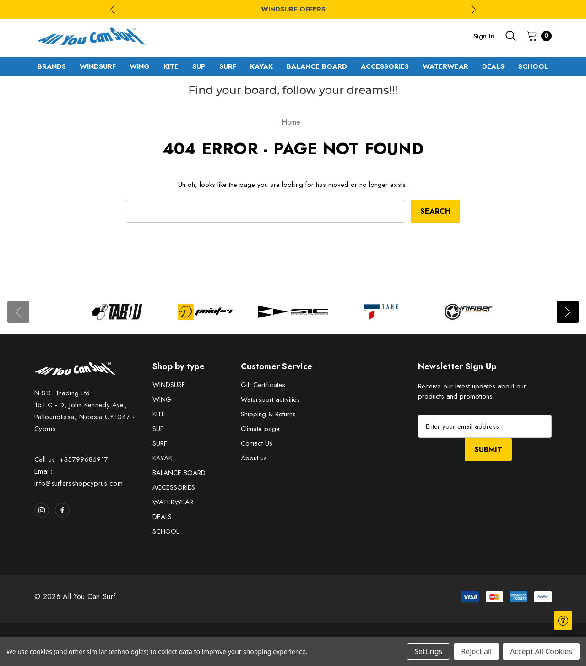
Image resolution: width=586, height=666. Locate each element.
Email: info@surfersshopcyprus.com (78, 477)
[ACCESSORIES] (385, 66)
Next (567, 311)
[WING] (140, 66)
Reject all (476, 651)
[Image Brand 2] (205, 312)
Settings (428, 651)
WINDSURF (168, 385)
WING (161, 399)
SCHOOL (165, 531)
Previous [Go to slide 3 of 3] (112, 9)
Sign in (483, 36)
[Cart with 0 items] (536, 36)
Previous (18, 311)
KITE (158, 414)
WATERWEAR (172, 502)
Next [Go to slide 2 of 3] (473, 9)
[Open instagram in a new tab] (41, 510)
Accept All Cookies (541, 651)
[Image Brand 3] (293, 312)
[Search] (510, 36)
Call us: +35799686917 (71, 459)
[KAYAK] (261, 66)
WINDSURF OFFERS (293, 9)
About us (254, 458)
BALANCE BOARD (179, 473)
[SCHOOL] (533, 66)
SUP (158, 429)
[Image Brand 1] (117, 312)
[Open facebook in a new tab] (62, 510)
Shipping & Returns (268, 414)
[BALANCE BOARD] (317, 66)
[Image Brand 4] (381, 312)
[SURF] (227, 66)
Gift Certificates (263, 385)
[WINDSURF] (98, 66)
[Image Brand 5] (469, 312)
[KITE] (171, 66)
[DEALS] (493, 66)
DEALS (162, 517)
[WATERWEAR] (445, 66)
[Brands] (52, 66)
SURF (159, 443)
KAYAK (162, 458)
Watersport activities (270, 399)
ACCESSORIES (173, 487)
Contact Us (256, 443)
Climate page (260, 429)
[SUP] (198, 66)
